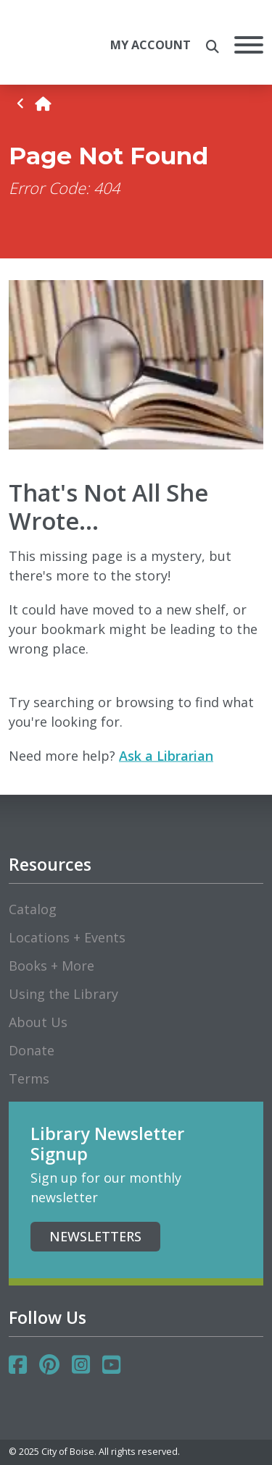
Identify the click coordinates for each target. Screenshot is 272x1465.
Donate (31, 1050)
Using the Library (63, 993)
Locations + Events (67, 937)
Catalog (33, 909)
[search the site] (212, 46)
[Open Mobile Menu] (248, 47)
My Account (150, 45)
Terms (29, 1078)
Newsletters (95, 1236)
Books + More (51, 965)
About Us (38, 1022)
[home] (43, 104)
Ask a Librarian (166, 755)
